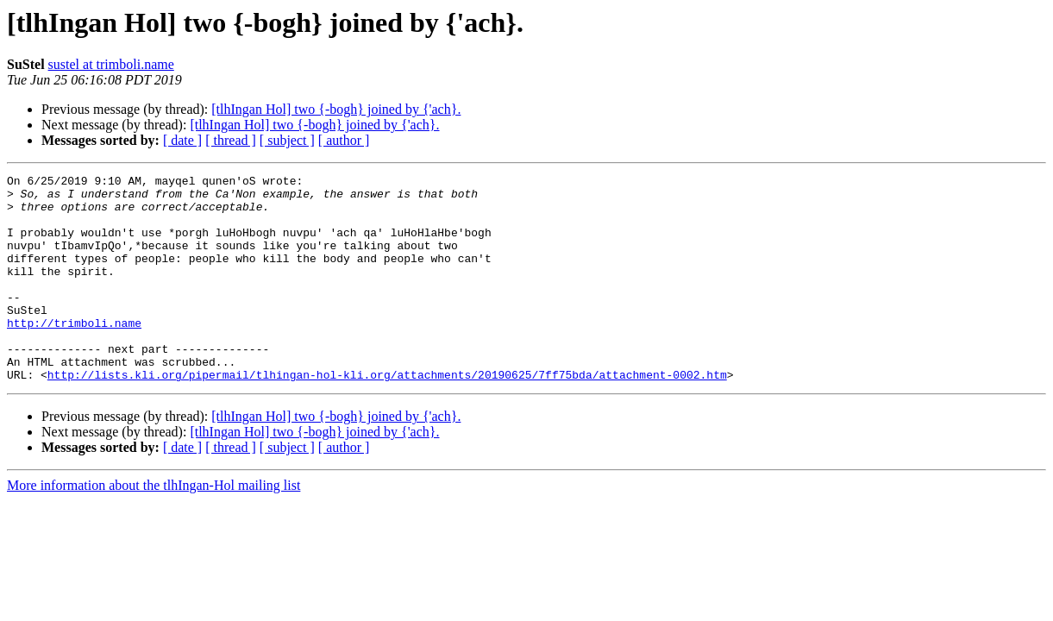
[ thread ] (230, 140)
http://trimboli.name (74, 353)
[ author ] (344, 140)
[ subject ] (287, 140)
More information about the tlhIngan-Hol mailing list (153, 526)
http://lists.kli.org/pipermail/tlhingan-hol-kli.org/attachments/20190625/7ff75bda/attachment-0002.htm (387, 415)
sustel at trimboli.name (111, 64)
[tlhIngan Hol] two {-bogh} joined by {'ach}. (336, 109)
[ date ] (182, 140)
